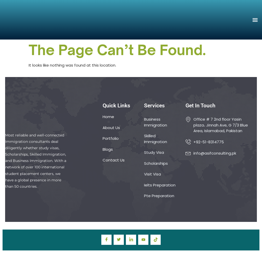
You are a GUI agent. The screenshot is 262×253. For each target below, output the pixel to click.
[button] (255, 20)
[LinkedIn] (131, 240)
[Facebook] (106, 240)
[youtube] (143, 240)
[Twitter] (119, 240)
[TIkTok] (155, 240)
